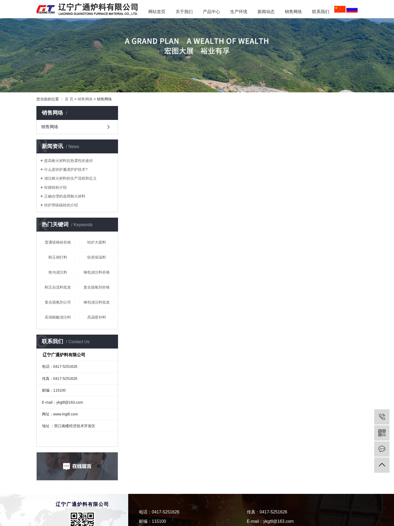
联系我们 (320, 11)
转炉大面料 (96, 242)
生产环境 (238, 11)
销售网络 (293, 11)
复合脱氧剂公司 (58, 302)
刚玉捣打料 (57, 257)
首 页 (69, 99)
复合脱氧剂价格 (97, 287)
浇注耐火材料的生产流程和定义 (70, 178)
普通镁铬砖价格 (58, 242)
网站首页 (156, 11)
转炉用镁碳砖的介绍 (61, 205)
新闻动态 (268, 11)
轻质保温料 (96, 257)
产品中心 (211, 11)
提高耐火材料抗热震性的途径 (68, 160)
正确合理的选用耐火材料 (64, 196)
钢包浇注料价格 (97, 272)
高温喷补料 (96, 317)
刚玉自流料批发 (58, 287)
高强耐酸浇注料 (58, 317)
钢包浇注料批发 (97, 302)
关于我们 (184, 11)
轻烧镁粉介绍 (55, 187)
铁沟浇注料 (57, 272)
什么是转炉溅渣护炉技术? (66, 169)
